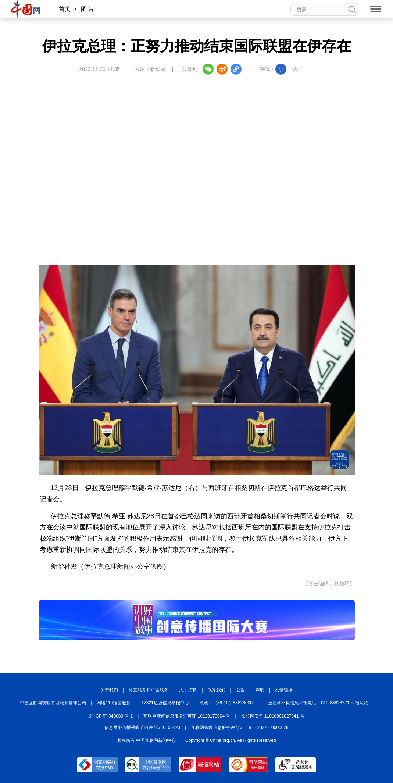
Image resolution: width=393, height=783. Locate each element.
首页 (65, 9)
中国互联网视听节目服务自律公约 (53, 702)
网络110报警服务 (114, 702)
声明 (260, 690)
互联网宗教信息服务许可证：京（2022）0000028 (239, 727)
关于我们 (109, 690)
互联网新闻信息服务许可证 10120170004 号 (186, 716)
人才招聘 (188, 690)
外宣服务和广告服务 (148, 690)
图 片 (87, 9)
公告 (240, 690)
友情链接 (284, 690)
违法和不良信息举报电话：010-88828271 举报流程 (318, 702)
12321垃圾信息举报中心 (165, 702)
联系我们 (216, 690)
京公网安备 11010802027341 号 (272, 716)
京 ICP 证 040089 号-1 (111, 716)
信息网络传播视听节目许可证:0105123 (142, 727)
